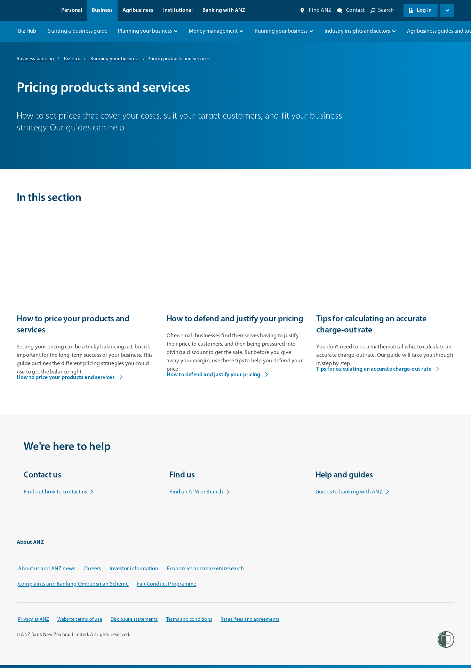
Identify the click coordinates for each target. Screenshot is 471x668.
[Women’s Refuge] (446, 639)
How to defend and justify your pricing (218, 375)
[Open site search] (382, 10)
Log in (420, 10)
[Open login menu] (447, 10)
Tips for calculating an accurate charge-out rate (378, 369)
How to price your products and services (70, 377)
